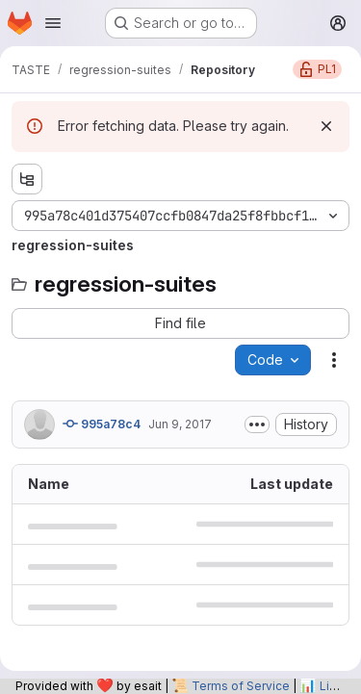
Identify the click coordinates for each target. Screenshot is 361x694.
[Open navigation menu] (53, 23)
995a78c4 (102, 423)
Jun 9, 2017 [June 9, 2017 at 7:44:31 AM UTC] (180, 424)
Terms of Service (241, 686)
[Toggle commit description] (257, 424)
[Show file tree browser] (27, 179)
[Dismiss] (326, 126)
